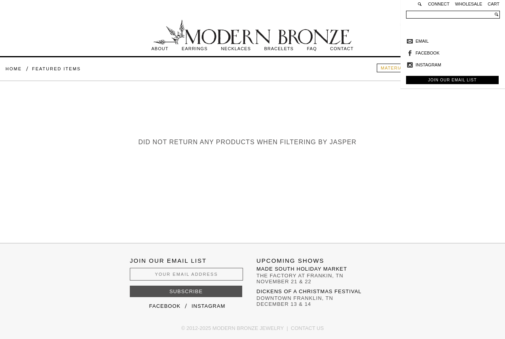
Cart (493, 4)
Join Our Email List (452, 80)
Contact (341, 48)
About (160, 48)
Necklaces (236, 48)
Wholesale (468, 4)
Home (14, 68)
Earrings (194, 48)
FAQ (312, 48)
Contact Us (307, 328)
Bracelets (278, 48)
